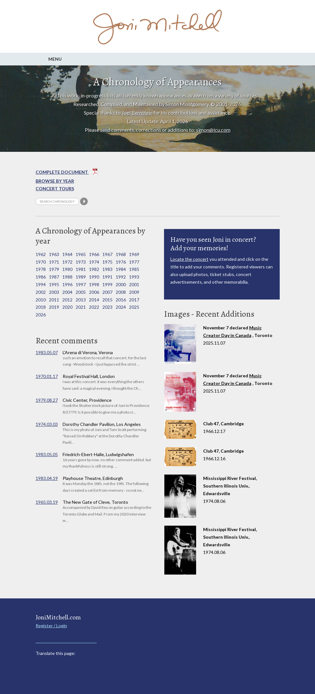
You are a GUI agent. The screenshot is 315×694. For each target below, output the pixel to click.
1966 (94, 254)
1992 (121, 277)
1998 (94, 284)
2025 (134, 307)
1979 (54, 269)
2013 (81, 299)
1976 (121, 262)
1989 (81, 277)
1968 (121, 254)
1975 (107, 262)
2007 (107, 292)
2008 (121, 292)
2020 (67, 307)
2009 (134, 292)
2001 (134, 284)
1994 (41, 284)
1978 (41, 269)
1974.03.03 (47, 424)
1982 (94, 269)
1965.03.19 (47, 502)
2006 (94, 292)
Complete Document (67, 172)
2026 (41, 314)
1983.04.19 (47, 478)
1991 (107, 277)
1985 (134, 269)
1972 (67, 262)
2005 (81, 292)
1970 (41, 262)
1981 (81, 269)
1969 (134, 254)
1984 (121, 269)
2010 (41, 299)
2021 (81, 307)
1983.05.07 (47, 352)
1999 (107, 284)
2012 (67, 299)
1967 (107, 254)
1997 (81, 284)
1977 (134, 262)
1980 (67, 269)
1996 (67, 284)
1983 (107, 269)
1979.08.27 (47, 400)
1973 (81, 262)
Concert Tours (55, 188)
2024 (121, 307)
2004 (67, 292)
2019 (54, 307)
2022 (94, 307)
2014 (94, 299)
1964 (67, 254)
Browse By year (55, 181)
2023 (107, 307)
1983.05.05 (47, 454)
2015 (107, 299)
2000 (121, 284)
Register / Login (51, 625)
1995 (54, 284)
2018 (41, 307)
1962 (41, 254)
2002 (41, 292)
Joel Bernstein (137, 113)
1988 (67, 277)
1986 (41, 277)
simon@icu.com (213, 130)
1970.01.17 (47, 376)
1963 (54, 254)
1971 (54, 262)
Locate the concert (189, 259)
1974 (94, 262)
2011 (54, 299)
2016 (121, 299)
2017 (134, 299)
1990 (94, 277)
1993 (134, 277)
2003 (54, 292)
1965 (81, 254)
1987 (54, 277)
